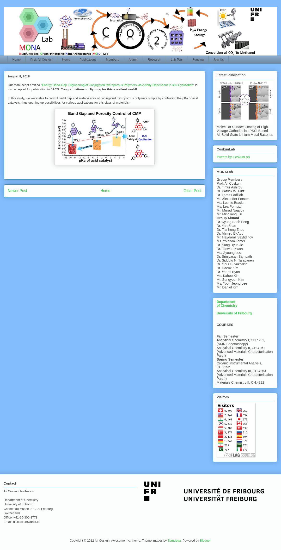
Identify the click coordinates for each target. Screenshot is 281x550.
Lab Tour (177, 59)
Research (154, 59)
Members (112, 59)
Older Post (192, 191)
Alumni (133, 59)
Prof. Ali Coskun (41, 59)
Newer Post (17, 191)
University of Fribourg (234, 313)
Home (16, 59)
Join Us (218, 59)
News (66, 59)
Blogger (205, 540)
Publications (87, 59)
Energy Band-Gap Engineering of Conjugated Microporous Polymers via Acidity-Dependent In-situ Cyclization (117, 85)
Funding (198, 59)
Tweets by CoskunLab (233, 157)
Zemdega (174, 540)
